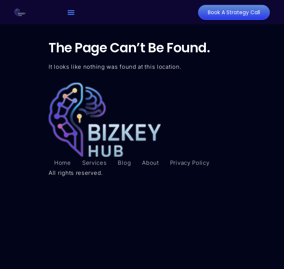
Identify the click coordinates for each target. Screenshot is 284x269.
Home (62, 162)
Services (94, 162)
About (150, 162)
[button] (71, 12)
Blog (124, 162)
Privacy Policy (190, 162)
